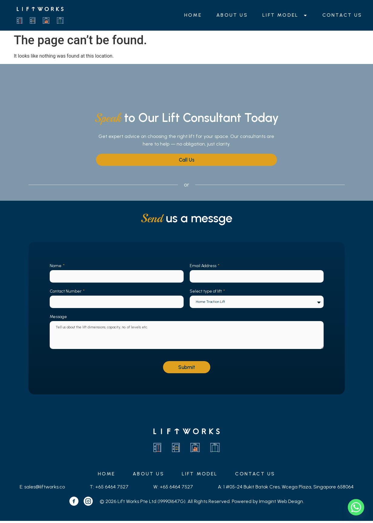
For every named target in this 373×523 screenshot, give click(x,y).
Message (58, 317)
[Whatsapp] (356, 507)
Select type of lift (206, 291)
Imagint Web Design (281, 503)
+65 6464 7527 (111, 489)
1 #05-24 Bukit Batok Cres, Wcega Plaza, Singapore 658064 (288, 489)
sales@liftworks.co (44, 489)
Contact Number (66, 291)
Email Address (203, 265)
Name (56, 265)
